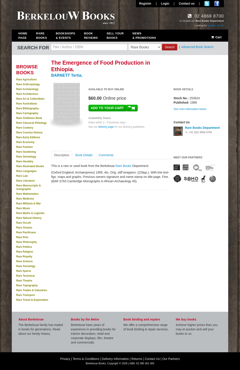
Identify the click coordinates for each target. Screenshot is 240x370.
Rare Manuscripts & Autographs (28, 187)
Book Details (84, 155)
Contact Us (152, 359)
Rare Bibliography (27, 108)
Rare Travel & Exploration (32, 299)
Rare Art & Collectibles (30, 98)
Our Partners (171, 359)
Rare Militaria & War (28, 203)
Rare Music (23, 208)
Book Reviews (91, 35)
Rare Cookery (24, 127)
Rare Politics (24, 246)
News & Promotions (144, 35)
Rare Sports (23, 271)
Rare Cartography (27, 113)
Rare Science (24, 261)
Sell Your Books (115, 35)
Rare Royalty (24, 256)
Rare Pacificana (26, 232)
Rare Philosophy (26, 242)
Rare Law (22, 175)
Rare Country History (29, 132)
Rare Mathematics (27, 193)
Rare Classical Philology (31, 122)
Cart (216, 37)
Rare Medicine (25, 198)
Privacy (65, 359)
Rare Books (41, 35)
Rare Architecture (27, 94)
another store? (216, 25)
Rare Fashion (24, 147)
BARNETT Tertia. (67, 75)
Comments (106, 155)
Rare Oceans (24, 227)
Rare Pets (22, 237)
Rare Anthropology (28, 84)
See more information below (190, 109)
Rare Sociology (25, 266)
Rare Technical (25, 275)
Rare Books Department (202, 127)
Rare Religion (24, 251)
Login (165, 3)
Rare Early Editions (28, 137)
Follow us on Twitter (207, 3)
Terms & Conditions (86, 359)
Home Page (22, 35)
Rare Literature (25, 180)
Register (145, 3)
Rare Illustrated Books (30, 166)
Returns (136, 359)
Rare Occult (23, 222)
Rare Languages (26, 171)
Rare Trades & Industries (31, 290)
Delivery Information (115, 359)
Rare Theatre (24, 280)
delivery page (106, 126)
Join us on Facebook (216, 3)
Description (61, 155)
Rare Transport (25, 295)
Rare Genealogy (26, 156)
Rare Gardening (26, 151)
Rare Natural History (29, 218)
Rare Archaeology (27, 89)
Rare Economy (25, 142)
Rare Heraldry (24, 161)
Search (169, 47)
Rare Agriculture (26, 79)
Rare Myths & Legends (30, 213)
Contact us (187, 3)
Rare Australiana (26, 103)
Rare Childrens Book (29, 118)
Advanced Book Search (197, 47)
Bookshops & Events (65, 35)
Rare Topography (27, 285)
